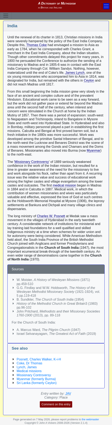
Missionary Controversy (32, 162)
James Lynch (75, 72)
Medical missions (29, 371)
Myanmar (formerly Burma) (36, 379)
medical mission (64, 185)
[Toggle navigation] (5, 15)
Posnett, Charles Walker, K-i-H (39, 359)
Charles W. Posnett (51, 216)
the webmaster (90, 419)
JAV (68, 393)
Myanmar (94, 150)
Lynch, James (27, 367)
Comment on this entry (56, 404)
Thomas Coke (36, 45)
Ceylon (89, 80)
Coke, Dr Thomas (29, 363)
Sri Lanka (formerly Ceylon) (37, 383)
